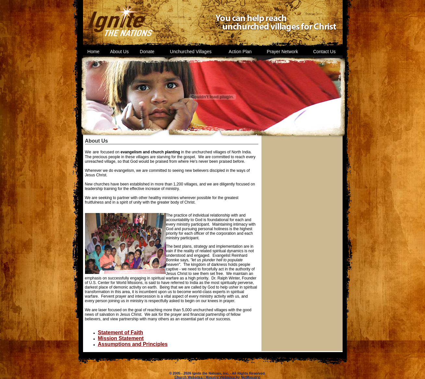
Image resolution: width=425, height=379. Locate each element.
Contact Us (324, 51)
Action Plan (240, 51)
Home (93, 51)
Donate (147, 51)
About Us (119, 51)
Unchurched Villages (191, 51)
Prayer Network (282, 51)
